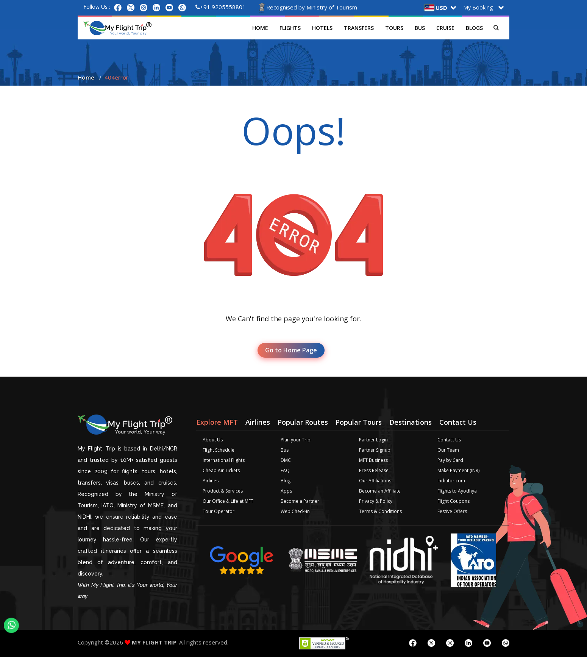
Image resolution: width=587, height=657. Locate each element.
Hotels (322, 27)
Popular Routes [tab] (303, 422)
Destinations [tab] (410, 422)
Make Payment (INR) (458, 470)
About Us (213, 439)
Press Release (374, 470)
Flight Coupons (453, 501)
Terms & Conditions (380, 511)
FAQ (285, 470)
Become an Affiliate (380, 491)
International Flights (224, 460)
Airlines (211, 480)
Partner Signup (374, 450)
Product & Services (223, 491)
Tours (394, 27)
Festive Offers (452, 511)
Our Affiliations (375, 480)
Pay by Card (450, 460)
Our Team (448, 450)
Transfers (359, 27)
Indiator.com (451, 480)
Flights (290, 27)
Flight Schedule (218, 450)
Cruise (445, 27)
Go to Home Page (291, 350)
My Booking (478, 7)
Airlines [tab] (257, 422)
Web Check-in (295, 511)
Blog (285, 480)
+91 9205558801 (220, 7)
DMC (286, 460)
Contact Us (449, 439)
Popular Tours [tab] (359, 422)
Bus (420, 27)
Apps (286, 491)
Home (260, 27)
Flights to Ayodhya (457, 491)
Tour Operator (218, 511)
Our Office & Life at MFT (228, 501)
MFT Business (373, 460)
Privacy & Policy (375, 501)
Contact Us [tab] (457, 422)
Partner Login (373, 439)
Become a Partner (300, 501)
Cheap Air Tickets (221, 470)
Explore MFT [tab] (217, 422)
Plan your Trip (296, 439)
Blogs (474, 27)
